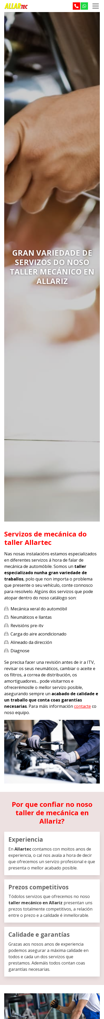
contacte (82, 706)
